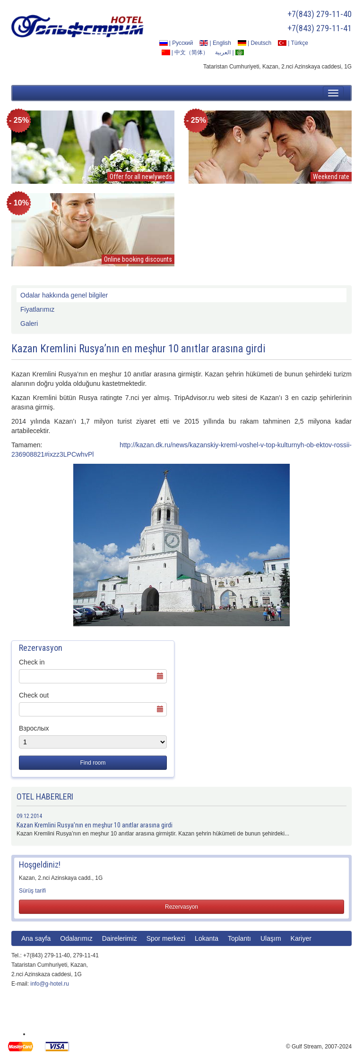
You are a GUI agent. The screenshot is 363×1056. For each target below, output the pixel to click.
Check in (31, 662)
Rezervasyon (181, 906)
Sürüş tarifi (32, 890)
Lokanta (206, 938)
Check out (34, 695)
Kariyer (301, 938)
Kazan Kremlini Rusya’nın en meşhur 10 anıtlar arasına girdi (95, 825)
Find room (92, 762)
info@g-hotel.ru (49, 983)
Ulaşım (270, 938)
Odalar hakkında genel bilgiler (64, 295)
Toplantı (239, 938)
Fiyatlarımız (37, 309)
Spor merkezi (166, 938)
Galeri (29, 323)
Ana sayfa (36, 938)
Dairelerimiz (119, 938)
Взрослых (34, 728)
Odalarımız (76, 938)
